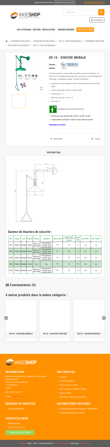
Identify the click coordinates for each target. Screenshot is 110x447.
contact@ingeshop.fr (20, 396)
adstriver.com (85, 443)
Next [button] (104, 318)
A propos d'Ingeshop (15, 409)
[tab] (53, 152)
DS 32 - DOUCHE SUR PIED (55, 333)
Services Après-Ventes (68, 385)
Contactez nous (13, 423)
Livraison (63, 377)
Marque (52, 64)
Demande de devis (66, 381)
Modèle (52, 68)
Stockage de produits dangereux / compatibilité (78, 409)
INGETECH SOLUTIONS (20, 432)
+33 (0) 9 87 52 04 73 (16, 427)
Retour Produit (65, 393)
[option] (21, 321)
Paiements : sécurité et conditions (73, 397)
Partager (56, 139)
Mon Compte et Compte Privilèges (73, 389)
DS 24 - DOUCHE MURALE (21, 333)
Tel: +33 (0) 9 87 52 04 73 (94, 2)
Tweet (96, 139)
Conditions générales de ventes (72, 413)
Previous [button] (6, 318)
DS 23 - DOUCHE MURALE (89, 333)
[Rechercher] (84, 12)
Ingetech (22, 443)
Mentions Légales (61, 443)
